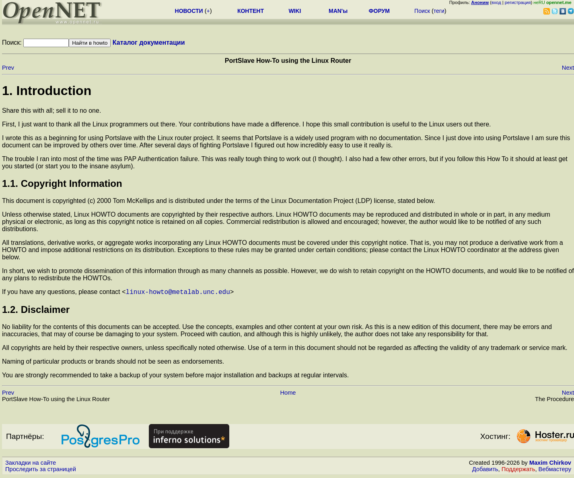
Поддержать (518, 470)
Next (568, 67)
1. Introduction (46, 90)
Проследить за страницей (40, 470)
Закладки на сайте (30, 464)
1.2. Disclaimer (36, 310)
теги (439, 11)
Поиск (422, 11)
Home (288, 394)
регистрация (518, 2)
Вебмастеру (555, 470)
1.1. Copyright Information (62, 183)
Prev (8, 67)
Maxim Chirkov (550, 464)
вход (496, 2)
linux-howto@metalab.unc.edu (178, 292)
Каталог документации (149, 42)
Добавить (485, 470)
